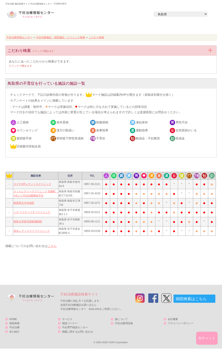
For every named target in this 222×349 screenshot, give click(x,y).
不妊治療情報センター (19, 37)
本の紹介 (150, 27)
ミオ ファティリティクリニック (32, 212)
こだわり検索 (96, 37)
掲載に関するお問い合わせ (77, 331)
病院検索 (67, 27)
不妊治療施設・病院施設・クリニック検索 (60, 37)
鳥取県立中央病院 (24, 202)
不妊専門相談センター (75, 327)
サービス (193, 27)
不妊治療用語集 (124, 323)
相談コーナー (70, 323)
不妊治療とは (108, 27)
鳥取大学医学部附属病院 (28, 221)
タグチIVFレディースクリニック (32, 184)
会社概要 (173, 319)
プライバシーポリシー (181, 323)
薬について (121, 319)
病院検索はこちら (191, 299)
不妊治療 (14, 327)
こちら (52, 246)
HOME (26, 27)
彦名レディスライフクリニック (32, 231)
